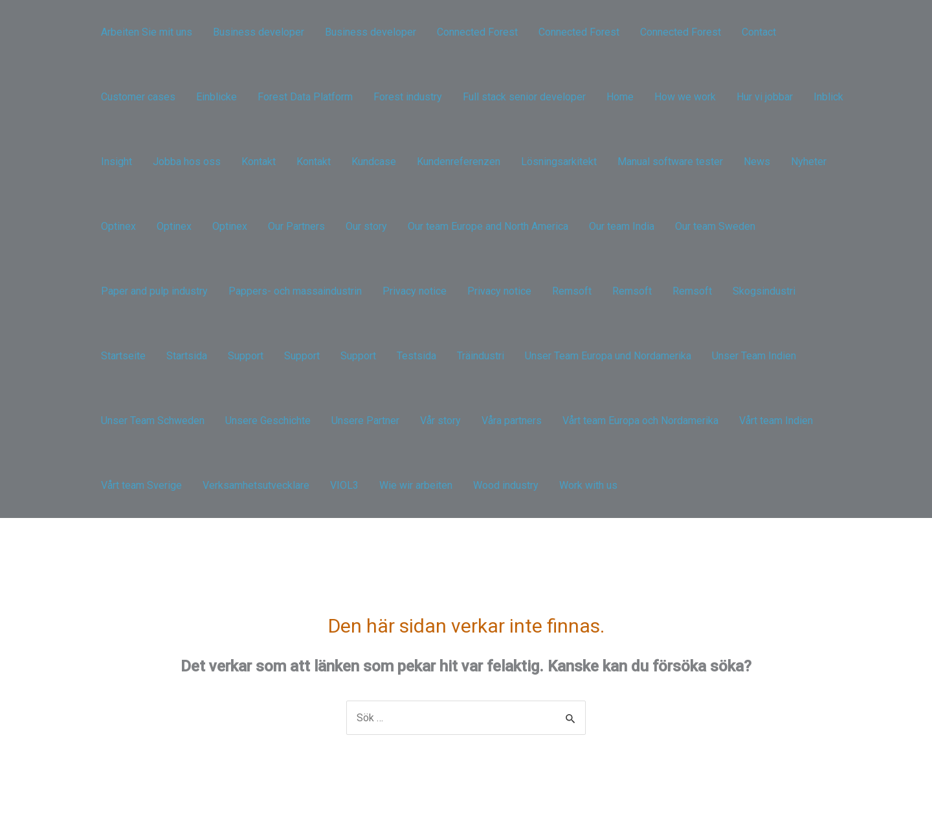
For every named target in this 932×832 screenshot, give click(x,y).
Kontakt (258, 161)
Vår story (440, 420)
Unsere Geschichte (268, 420)
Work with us (588, 485)
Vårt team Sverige (141, 485)
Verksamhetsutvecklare (256, 485)
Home (620, 97)
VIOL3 (344, 485)
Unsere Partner (365, 420)
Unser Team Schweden (153, 420)
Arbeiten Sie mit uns (146, 32)
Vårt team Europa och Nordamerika (640, 420)
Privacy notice (415, 291)
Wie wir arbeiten (415, 485)
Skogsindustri (764, 291)
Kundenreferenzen (458, 161)
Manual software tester (670, 161)
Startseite (123, 356)
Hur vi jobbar (765, 97)
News (757, 161)
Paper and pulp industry (154, 291)
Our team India (621, 226)
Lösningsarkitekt (559, 161)
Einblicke (216, 97)
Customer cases (138, 97)
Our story (366, 226)
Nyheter (809, 161)
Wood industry (505, 485)
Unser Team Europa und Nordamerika (608, 356)
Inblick (828, 97)
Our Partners (296, 226)
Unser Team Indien (754, 356)
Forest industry (407, 97)
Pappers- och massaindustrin (295, 291)
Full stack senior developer (524, 97)
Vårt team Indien (776, 420)
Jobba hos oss (187, 161)
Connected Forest (477, 32)
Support (245, 356)
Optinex (118, 226)
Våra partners (512, 420)
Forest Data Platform (305, 97)
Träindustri (480, 356)
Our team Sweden (715, 226)
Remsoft (572, 291)
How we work (685, 97)
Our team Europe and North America (488, 226)
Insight (116, 161)
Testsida (416, 356)
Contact (759, 32)
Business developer (258, 32)
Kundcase (373, 161)
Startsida (186, 356)
